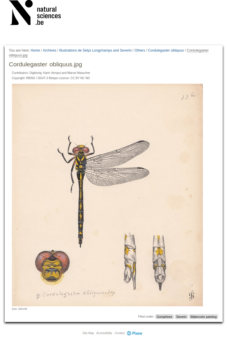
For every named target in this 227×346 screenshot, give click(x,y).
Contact (119, 333)
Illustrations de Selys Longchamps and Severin (95, 50)
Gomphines (164, 316)
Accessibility (104, 333)
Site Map (88, 333)
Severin (181, 316)
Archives (49, 50)
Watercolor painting (203, 316)
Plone (135, 333)
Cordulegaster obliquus (166, 50)
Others (140, 50)
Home (35, 50)
